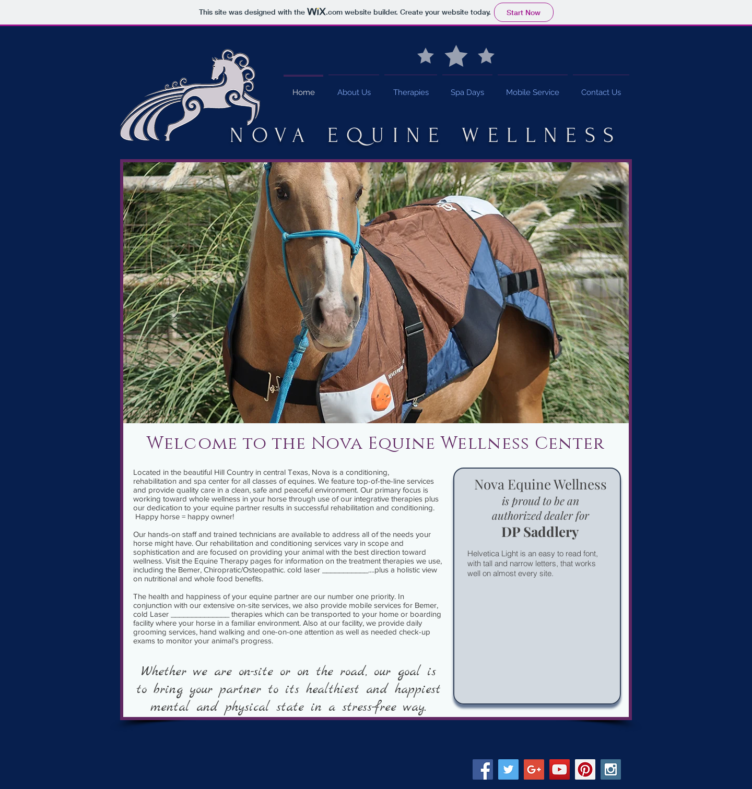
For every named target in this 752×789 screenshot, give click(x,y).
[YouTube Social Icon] (559, 769)
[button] (376, 292)
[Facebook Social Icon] (483, 769)
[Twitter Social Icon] (508, 769)
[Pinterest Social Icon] (585, 769)
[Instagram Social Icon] (611, 769)
